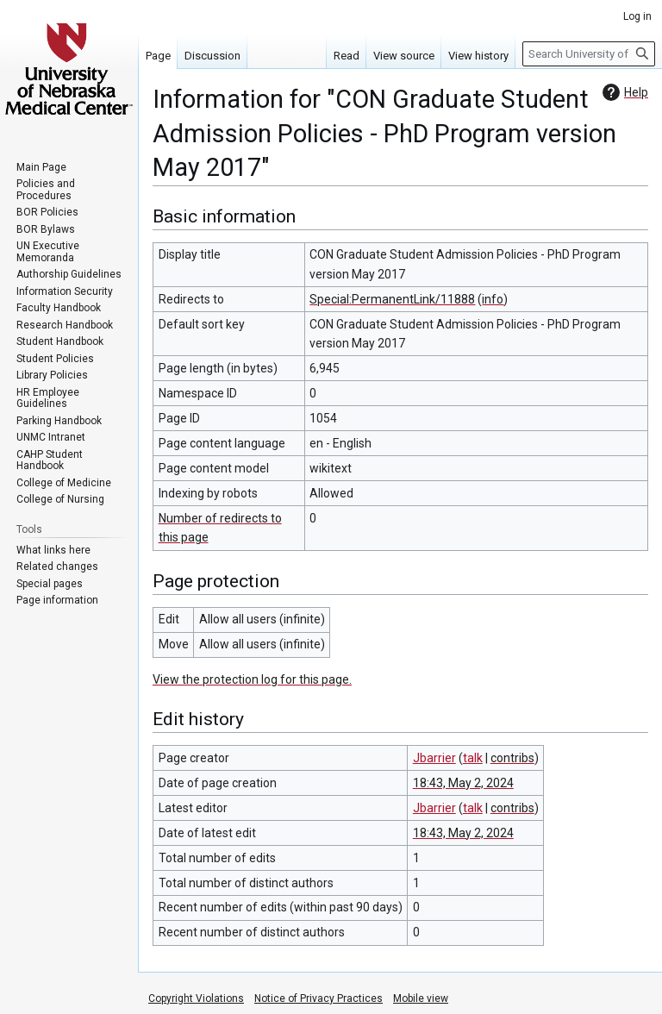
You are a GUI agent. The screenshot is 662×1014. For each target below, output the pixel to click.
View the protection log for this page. (252, 679)
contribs (512, 758)
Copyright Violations (196, 998)
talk (473, 758)
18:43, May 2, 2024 (463, 783)
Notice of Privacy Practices (318, 998)
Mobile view (420, 998)
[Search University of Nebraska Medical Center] (588, 53)
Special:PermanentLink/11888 (392, 299)
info (492, 299)
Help (623, 92)
